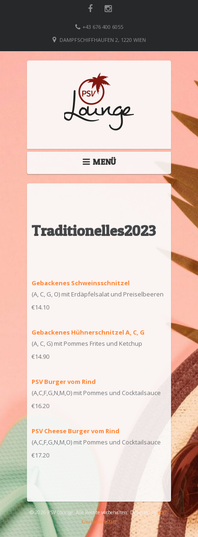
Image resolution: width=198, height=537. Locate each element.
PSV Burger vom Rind (64, 381)
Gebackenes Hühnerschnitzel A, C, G (88, 332)
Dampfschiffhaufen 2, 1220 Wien (102, 39)
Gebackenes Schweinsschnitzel (81, 283)
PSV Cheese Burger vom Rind (75, 431)
